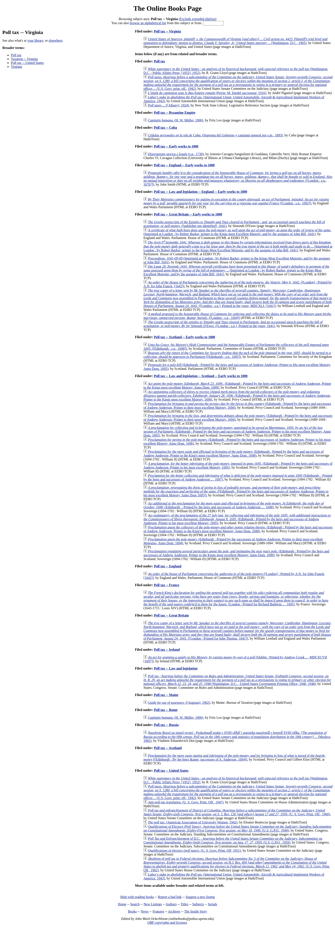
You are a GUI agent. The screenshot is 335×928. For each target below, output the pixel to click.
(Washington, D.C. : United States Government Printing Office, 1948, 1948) (237, 680)
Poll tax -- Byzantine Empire (174, 112)
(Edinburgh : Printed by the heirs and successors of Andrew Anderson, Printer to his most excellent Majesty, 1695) (237, 519)
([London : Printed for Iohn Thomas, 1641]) (237, 630)
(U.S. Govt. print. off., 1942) (237, 82)
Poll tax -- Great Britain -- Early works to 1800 (188, 214)
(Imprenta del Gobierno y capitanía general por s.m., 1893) (215, 135)
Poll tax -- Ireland (167, 649)
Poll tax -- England (167, 566)
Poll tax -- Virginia (167, 31)
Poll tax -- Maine (166, 695)
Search (135, 904)
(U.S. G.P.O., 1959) (232, 840)
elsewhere (55, 40)
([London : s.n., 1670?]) (237, 178)
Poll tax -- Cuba (165, 127)
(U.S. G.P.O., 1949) (237, 828)
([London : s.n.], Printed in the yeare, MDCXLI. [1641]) (237, 298)
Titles (184, 904)
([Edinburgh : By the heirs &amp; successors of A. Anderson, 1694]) (234, 757)
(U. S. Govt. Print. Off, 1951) (194, 850)
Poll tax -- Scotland (168, 748)
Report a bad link (170, 897)
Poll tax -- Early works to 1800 (176, 146)
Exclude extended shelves (197, 19)
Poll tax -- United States (27, 63)
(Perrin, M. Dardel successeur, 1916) (207, 93)
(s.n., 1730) (176, 154)
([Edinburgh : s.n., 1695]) (237, 355)
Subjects (198, 904)
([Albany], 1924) (168, 105)
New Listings (153, 904)
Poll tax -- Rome (166, 710)
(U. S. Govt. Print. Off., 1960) (236, 812)
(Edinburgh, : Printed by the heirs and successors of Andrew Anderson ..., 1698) (233, 505)
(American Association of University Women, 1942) (192, 822)
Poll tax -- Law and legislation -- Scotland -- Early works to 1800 (200, 376)
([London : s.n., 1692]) (236, 201)
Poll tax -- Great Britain (171, 615)
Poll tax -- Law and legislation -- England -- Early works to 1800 (200, 191)
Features (158, 911)
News (144, 911)
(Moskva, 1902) (237, 736)
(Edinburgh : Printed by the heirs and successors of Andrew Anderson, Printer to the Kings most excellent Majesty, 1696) (237, 395)
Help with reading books (137, 897)
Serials (212, 904)
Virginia (16, 66)
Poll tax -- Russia (166, 725)
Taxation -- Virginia (24, 59)
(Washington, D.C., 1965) (235, 41)
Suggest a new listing (200, 897)
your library (35, 40)
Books (132, 911)
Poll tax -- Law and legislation (175, 668)
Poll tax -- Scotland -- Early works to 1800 (184, 337)
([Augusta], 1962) (179, 702)
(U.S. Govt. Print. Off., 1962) (236, 864)
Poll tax (16, 55)
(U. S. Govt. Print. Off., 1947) (185, 802)
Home (122, 904)
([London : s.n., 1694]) (237, 316)
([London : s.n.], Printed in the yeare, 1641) (233, 324)
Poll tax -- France (166, 585)
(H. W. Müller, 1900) (175, 120)
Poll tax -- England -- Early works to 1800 (184, 165)
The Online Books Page (167, 8)
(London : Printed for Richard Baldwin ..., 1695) (235, 598)
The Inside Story (195, 911)
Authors (171, 904)
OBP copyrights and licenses (167, 922)
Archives (174, 911)
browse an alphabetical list (148, 23)
